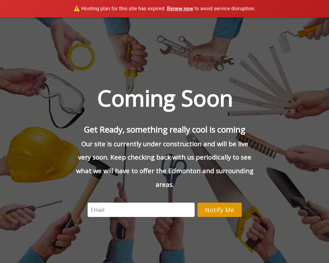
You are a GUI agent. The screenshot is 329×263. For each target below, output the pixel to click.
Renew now (180, 8)
